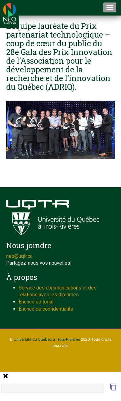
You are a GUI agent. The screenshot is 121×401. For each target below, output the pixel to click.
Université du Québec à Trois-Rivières (47, 339)
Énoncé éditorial (36, 302)
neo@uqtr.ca (19, 256)
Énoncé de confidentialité (46, 309)
